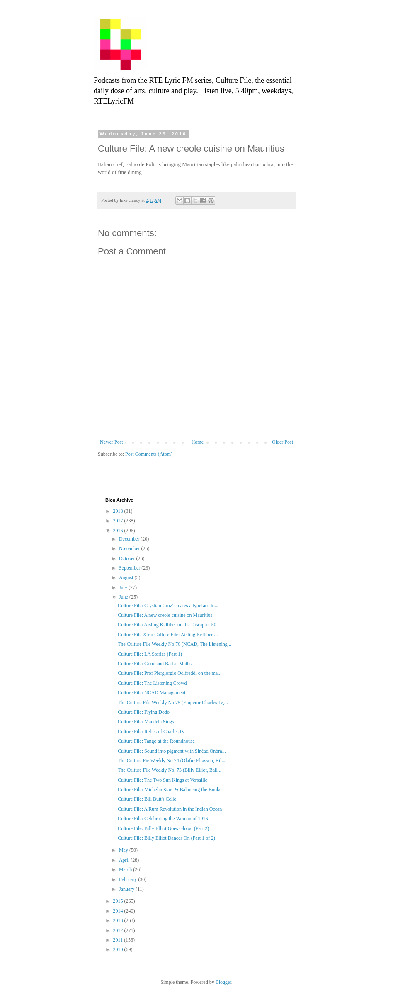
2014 (118, 911)
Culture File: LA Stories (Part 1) (150, 654)
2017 (118, 521)
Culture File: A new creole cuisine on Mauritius (165, 615)
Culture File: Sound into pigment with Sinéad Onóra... (172, 751)
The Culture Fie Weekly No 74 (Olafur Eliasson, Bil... (171, 760)
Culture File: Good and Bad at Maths (155, 663)
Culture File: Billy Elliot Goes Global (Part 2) (163, 828)
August (127, 577)
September (130, 568)
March (126, 869)
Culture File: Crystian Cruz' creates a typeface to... (168, 605)
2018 (118, 511)
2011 (118, 940)
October (127, 558)
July (124, 587)
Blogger (223, 982)
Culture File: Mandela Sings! (147, 721)
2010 (118, 949)
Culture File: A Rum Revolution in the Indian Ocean (170, 809)
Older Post (282, 442)
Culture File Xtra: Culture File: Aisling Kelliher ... (168, 634)
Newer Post (111, 442)
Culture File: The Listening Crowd (152, 683)
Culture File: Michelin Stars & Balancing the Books (169, 789)
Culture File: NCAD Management (152, 692)
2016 (118, 531)
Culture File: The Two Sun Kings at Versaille (162, 780)
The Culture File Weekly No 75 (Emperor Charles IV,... (173, 702)
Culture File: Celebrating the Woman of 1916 (163, 818)
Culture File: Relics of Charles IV (151, 731)
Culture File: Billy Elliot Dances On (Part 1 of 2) (166, 838)
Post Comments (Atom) (148, 454)
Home (198, 442)
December (130, 539)
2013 (118, 920)
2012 (118, 930)
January (127, 889)
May (124, 850)
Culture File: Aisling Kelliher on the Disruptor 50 (167, 625)
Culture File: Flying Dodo (144, 712)
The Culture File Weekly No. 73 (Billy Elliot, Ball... (169, 770)
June (124, 597)
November (130, 548)
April (125, 860)
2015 (118, 901)
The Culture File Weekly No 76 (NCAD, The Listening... (174, 644)
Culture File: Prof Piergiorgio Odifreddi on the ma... (169, 673)
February (128, 879)
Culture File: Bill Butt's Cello (147, 799)
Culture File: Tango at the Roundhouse (156, 741)
